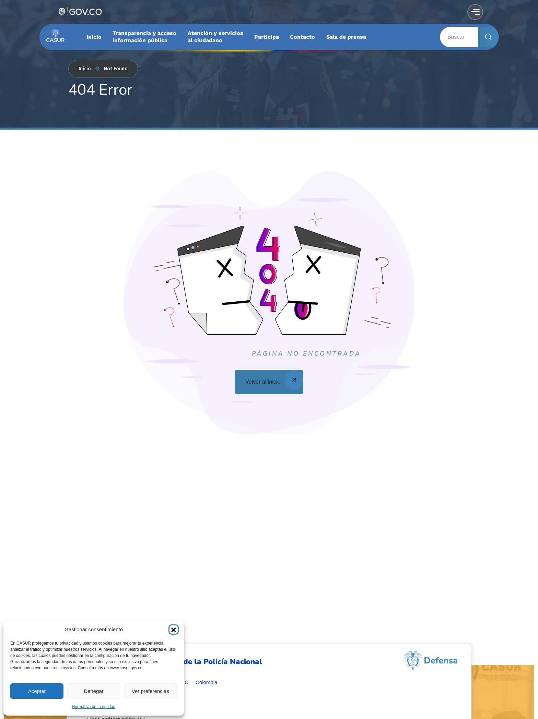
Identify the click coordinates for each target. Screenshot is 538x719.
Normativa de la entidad (94, 706)
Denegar (94, 691)
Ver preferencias (150, 691)
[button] (173, 629)
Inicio (89, 68)
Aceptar (37, 691)
